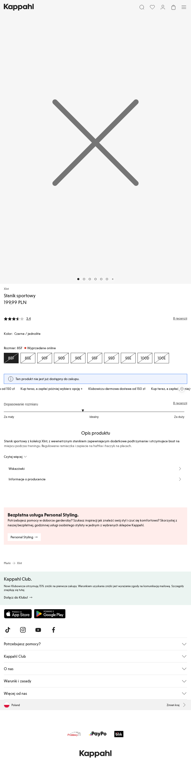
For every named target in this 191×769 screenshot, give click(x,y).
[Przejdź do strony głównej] (19, 7)
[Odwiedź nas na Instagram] (23, 630)
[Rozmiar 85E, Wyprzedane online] (28, 358)
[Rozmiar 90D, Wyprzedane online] (61, 358)
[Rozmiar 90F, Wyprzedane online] (44, 358)
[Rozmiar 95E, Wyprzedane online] (128, 358)
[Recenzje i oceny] (95, 318)
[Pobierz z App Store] (18, 613)
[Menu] (184, 7)
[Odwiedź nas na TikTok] (7, 630)
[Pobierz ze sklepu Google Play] (49, 613)
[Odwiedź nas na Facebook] (53, 630)
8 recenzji (180, 403)
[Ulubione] (152, 7)
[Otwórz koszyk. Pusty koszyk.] (173, 7)
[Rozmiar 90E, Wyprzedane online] (78, 358)
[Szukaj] (142, 7)
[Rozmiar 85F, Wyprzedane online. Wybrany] (11, 358)
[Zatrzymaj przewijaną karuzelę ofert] (182, 389)
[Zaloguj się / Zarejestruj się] (163, 7)
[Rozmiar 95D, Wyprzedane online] (111, 358)
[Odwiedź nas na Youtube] (38, 630)
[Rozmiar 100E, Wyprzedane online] (161, 358)
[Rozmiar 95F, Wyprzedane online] (94, 358)
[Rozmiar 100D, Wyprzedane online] (145, 358)
